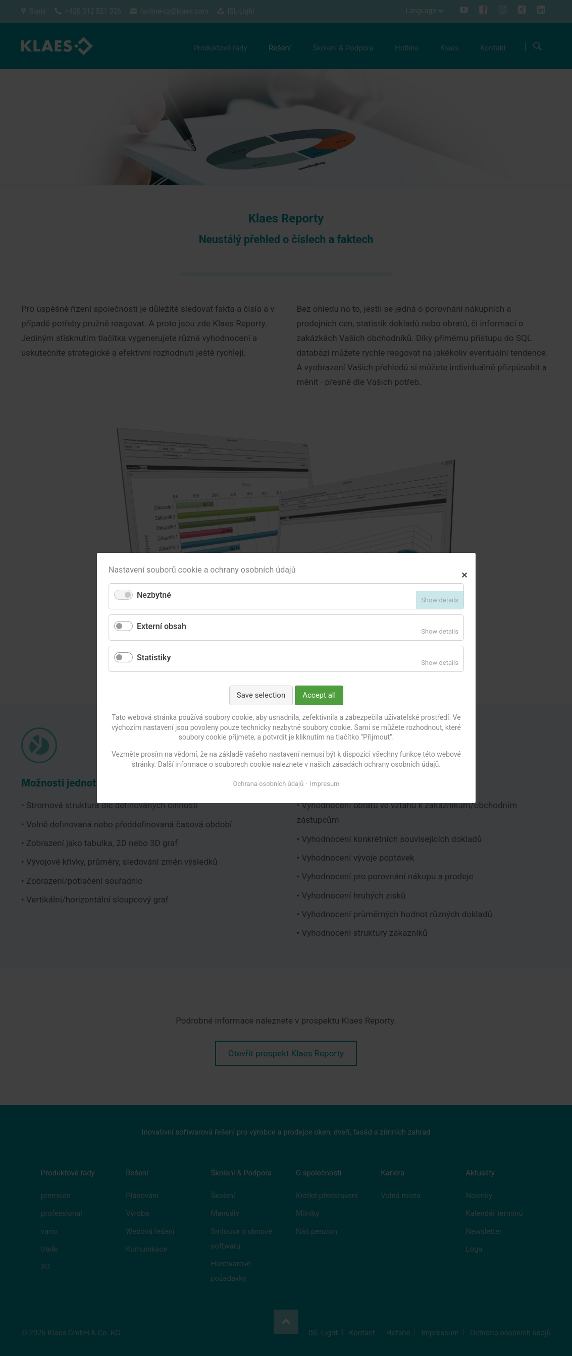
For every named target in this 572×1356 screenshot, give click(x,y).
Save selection (260, 695)
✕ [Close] (464, 574)
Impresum (324, 783)
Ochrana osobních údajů (268, 783)
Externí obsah (161, 626)
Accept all (319, 695)
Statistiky (154, 657)
